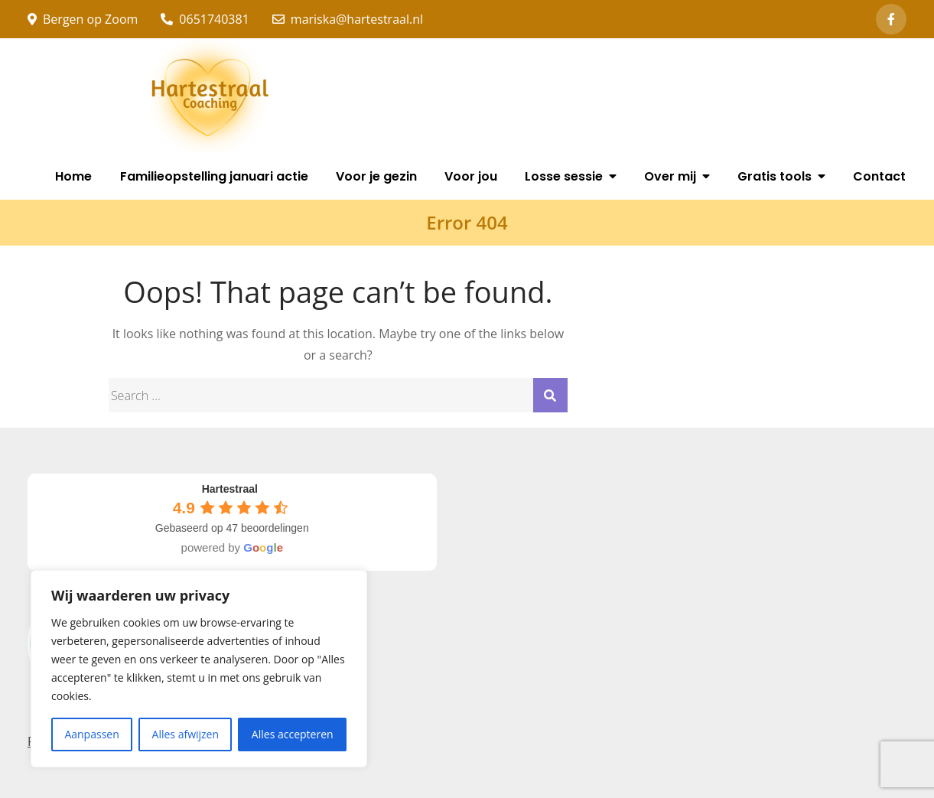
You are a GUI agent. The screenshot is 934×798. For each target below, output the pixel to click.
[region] (199, 668)
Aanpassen (91, 734)
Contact (879, 176)
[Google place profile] (230, 489)
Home (73, 176)
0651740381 (205, 19)
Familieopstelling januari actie (214, 176)
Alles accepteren (293, 734)
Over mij (670, 176)
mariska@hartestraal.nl (347, 19)
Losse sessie (564, 176)
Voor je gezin (376, 176)
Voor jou (470, 176)
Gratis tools (774, 176)
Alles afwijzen (186, 734)
